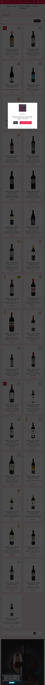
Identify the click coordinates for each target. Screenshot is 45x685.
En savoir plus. (17, 680)
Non (16, 122)
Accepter (12, 682)
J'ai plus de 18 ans (25, 122)
